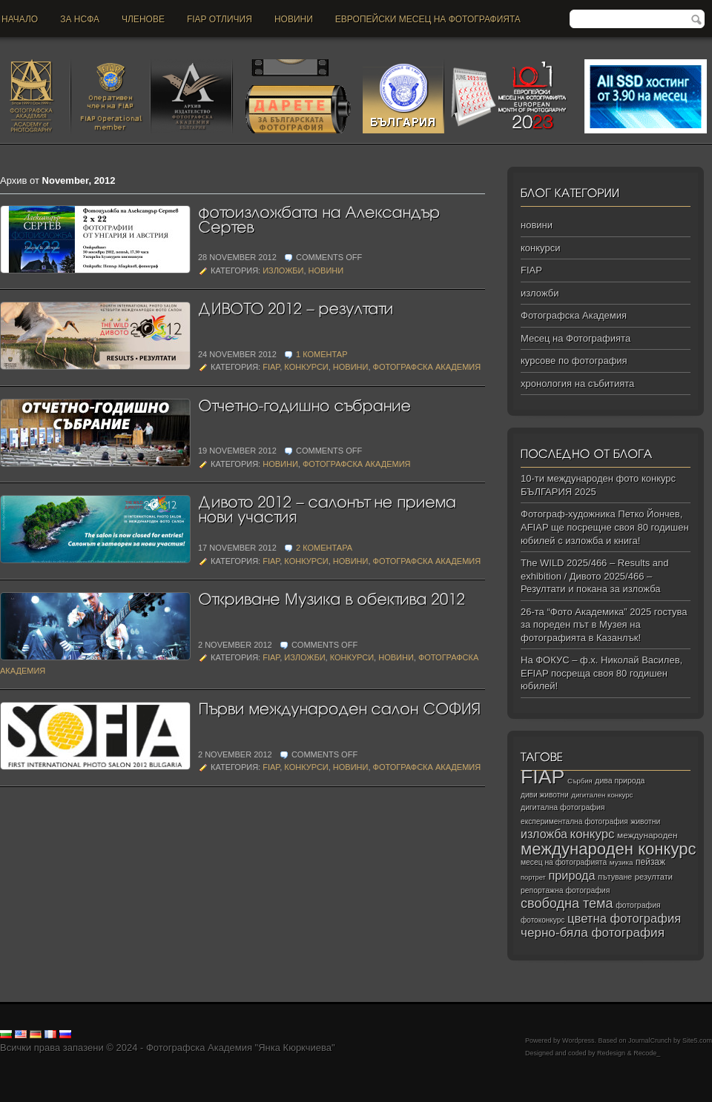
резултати (654, 876)
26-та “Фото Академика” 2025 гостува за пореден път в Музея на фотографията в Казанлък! (604, 624)
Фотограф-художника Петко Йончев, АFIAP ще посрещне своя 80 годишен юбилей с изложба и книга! (605, 526)
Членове (143, 19)
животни (645, 821)
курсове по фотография (574, 360)
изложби (283, 270)
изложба (544, 833)
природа (571, 875)
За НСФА (79, 19)
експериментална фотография (574, 821)
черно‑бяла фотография (593, 933)
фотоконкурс (542, 920)
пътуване (615, 876)
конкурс (592, 834)
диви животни (545, 795)
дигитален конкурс (602, 795)
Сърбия (580, 781)
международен (647, 835)
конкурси (306, 366)
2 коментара (324, 547)
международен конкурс (608, 849)
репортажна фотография (565, 890)
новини (293, 19)
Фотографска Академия (427, 366)
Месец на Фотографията (575, 338)
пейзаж (650, 862)
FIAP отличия (219, 19)
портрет (533, 877)
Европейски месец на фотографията (428, 19)
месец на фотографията (564, 862)
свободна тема (567, 903)
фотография (638, 904)
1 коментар (322, 354)
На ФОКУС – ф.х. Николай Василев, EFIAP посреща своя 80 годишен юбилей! (601, 672)
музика (621, 862)
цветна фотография (624, 919)
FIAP (271, 366)
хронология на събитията (577, 383)
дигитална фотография (563, 807)
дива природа (620, 780)
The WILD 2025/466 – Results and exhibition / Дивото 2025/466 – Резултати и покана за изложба (594, 575)
